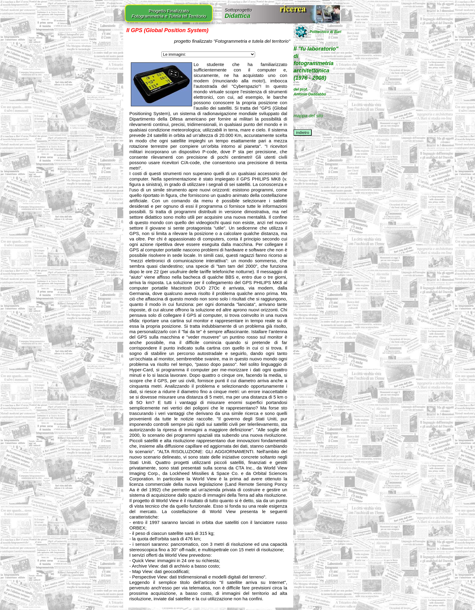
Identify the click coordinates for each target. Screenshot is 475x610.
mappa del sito (308, 115)
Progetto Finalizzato (168, 13)
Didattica (238, 13)
